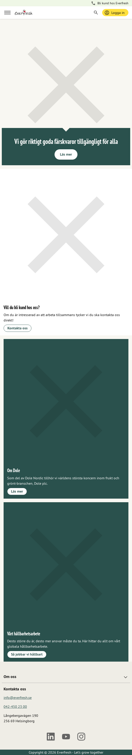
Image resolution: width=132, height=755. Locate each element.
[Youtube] (66, 737)
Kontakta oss (17, 328)
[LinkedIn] (51, 737)
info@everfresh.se (18, 697)
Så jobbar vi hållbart (27, 654)
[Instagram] (81, 737)
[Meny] (7, 12)
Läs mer (66, 154)
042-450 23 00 (15, 706)
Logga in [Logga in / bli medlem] (114, 12)
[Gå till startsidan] (23, 12)
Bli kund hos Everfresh (109, 3)
